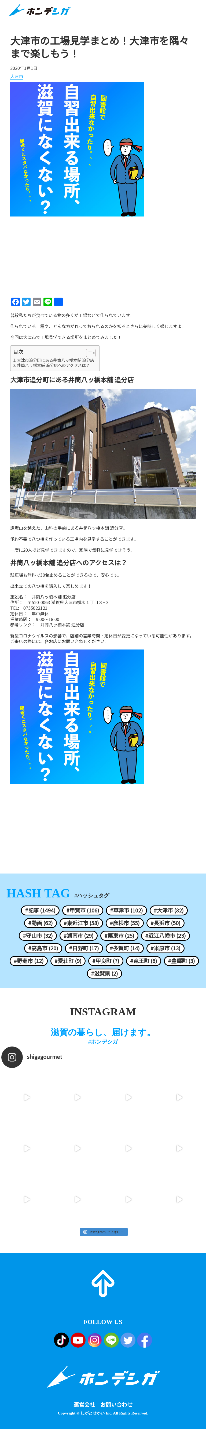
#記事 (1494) (40, 910)
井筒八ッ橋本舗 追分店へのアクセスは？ (53, 365)
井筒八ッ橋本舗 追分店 (62, 624)
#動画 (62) (40, 922)
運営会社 (84, 1404)
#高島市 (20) (43, 948)
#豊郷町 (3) (181, 960)
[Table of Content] (90, 353)
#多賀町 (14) (125, 948)
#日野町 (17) (84, 948)
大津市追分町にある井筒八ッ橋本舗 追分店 (55, 360)
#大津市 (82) (169, 910)
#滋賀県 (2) (104, 973)
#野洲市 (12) (29, 960)
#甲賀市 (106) (82, 910)
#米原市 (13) (165, 948)
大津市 (16, 77)
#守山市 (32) (38, 935)
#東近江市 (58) (81, 922)
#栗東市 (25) (119, 935)
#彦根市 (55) (125, 922)
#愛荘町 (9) (68, 960)
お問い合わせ (116, 1404)
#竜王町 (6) (143, 960)
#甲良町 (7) (105, 960)
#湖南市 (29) (79, 935)
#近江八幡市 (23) (165, 935)
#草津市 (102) (126, 910)
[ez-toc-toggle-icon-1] (88, 353)
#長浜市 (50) (165, 922)
